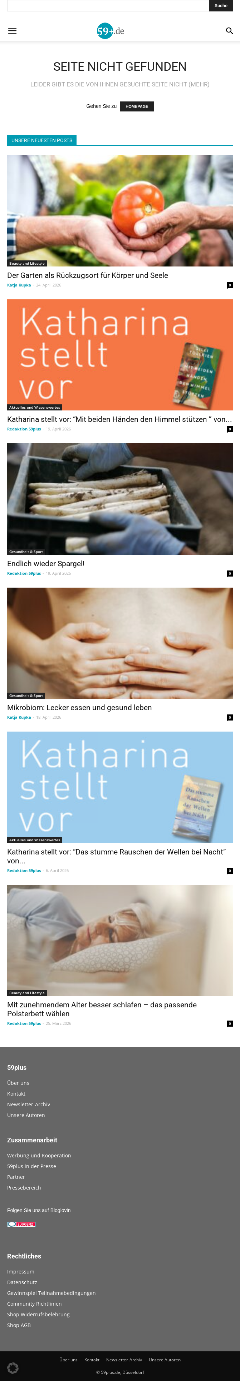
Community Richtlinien (34, 1303)
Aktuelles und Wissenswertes (34, 407)
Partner (16, 1176)
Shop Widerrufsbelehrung (38, 1314)
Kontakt (16, 1093)
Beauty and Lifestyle (27, 263)
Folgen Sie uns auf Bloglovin (38, 1210)
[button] (13, 1368)
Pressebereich (24, 1187)
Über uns (18, 1083)
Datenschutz (22, 1282)
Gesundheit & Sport (26, 551)
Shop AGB (19, 1325)
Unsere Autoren (26, 1115)
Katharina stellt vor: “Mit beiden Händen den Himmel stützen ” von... (119, 419)
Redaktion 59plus (24, 429)
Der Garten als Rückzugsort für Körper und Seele (87, 275)
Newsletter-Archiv (28, 1104)
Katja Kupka (19, 285)
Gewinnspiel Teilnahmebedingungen (51, 1293)
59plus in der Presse (31, 1166)
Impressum (20, 1271)
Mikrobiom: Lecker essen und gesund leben (79, 707)
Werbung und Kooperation (39, 1155)
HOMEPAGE (137, 106)
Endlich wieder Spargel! (45, 563)
